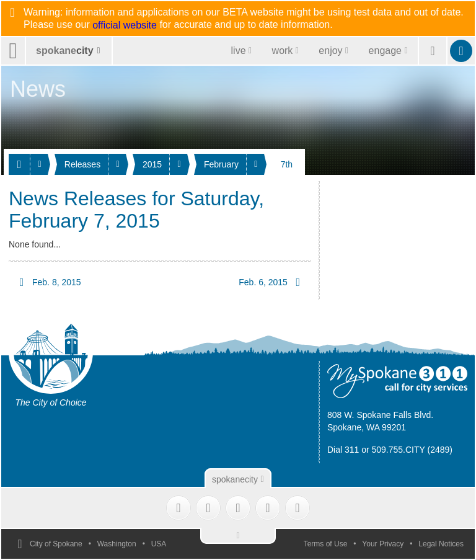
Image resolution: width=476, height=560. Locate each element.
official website (124, 25)
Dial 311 (343, 450)
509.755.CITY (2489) (412, 450)
